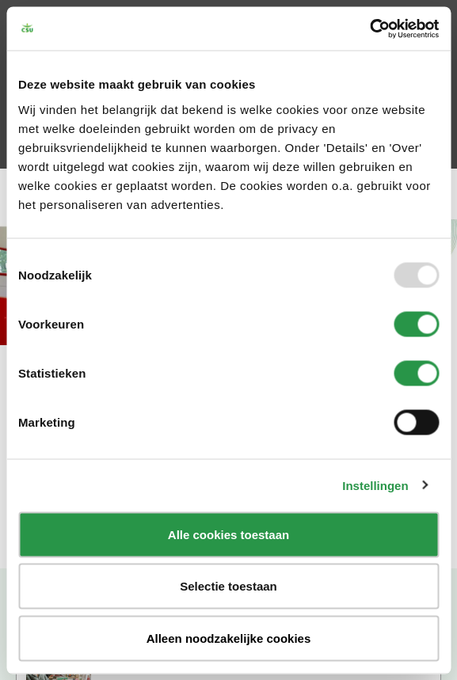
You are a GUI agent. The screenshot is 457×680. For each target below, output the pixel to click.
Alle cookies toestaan (228, 534)
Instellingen (375, 485)
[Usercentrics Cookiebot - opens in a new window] (369, 28)
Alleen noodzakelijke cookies (229, 637)
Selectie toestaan (228, 586)
